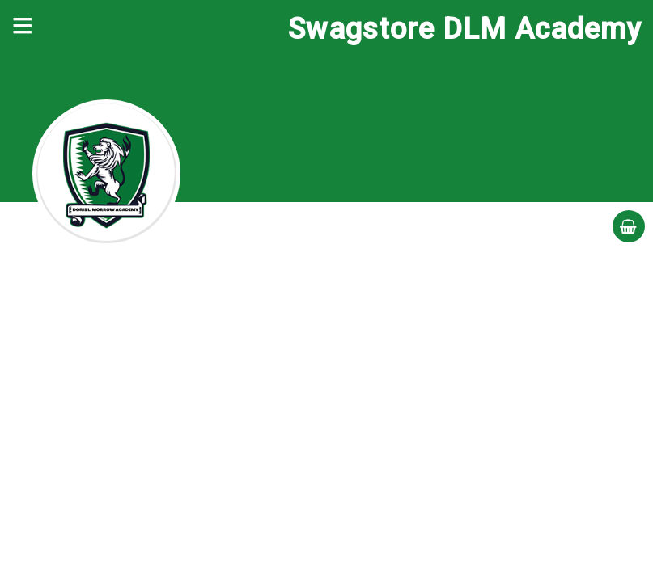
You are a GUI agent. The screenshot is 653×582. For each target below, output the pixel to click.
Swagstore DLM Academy (465, 29)
